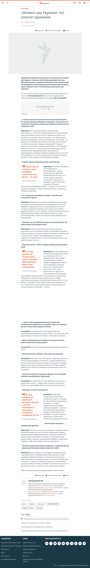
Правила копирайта (29, 549)
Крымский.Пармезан (35, 491)
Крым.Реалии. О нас (29, 542)
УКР (74, 3)
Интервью (25, 9)
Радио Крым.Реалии (48, 487)
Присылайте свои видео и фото (10, 542)
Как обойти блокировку (8, 559)
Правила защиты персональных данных (33, 560)
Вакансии (26, 556)
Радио (3, 552)
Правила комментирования (32, 546)
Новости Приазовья (48, 495)
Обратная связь (28, 552)
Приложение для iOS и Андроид (11, 546)
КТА (79, 3)
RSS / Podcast (5, 556)
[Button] (39, 30)
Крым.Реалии (40, 485)
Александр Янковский (28, 22)
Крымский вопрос (51, 493)
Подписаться (5, 549)
